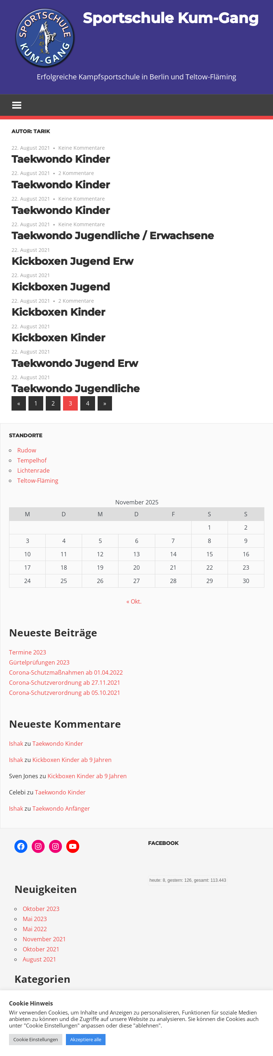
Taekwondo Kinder (61, 159)
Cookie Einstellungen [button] (35, 1039)
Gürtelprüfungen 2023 (39, 662)
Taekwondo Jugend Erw (75, 363)
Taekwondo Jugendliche (76, 388)
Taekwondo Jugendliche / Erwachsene (113, 235)
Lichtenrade (33, 470)
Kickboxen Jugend (61, 287)
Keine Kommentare (81, 147)
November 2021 (44, 939)
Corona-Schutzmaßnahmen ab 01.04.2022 (66, 672)
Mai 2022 (35, 929)
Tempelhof (31, 460)
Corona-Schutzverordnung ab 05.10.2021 (64, 693)
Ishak (16, 744)
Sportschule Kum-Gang (171, 18)
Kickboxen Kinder (58, 312)
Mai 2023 (35, 919)
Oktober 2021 (41, 949)
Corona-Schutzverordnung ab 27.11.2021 (64, 683)
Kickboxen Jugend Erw (72, 261)
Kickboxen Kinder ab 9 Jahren (72, 760)
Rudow (26, 450)
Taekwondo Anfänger (61, 808)
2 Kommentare (76, 173)
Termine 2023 (27, 652)
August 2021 (39, 959)
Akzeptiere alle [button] (85, 1039)
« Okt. (134, 601)
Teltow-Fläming (37, 481)
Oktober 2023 (41, 909)
